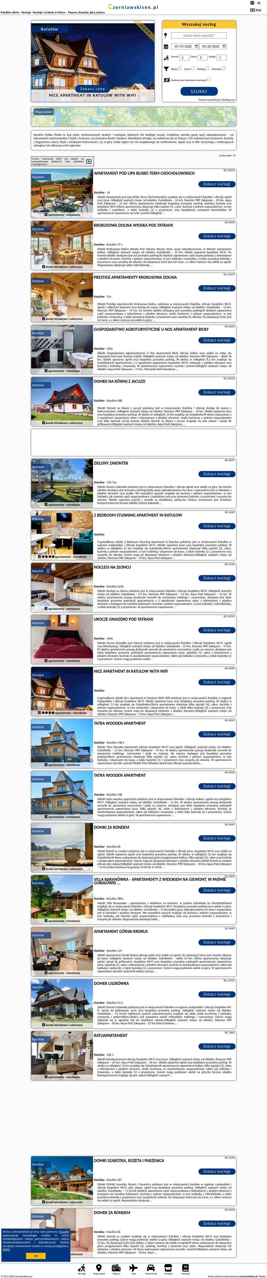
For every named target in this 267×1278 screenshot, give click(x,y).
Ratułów (38, 177)
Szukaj (199, 91)
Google (64, 1231)
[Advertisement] (133, 1119)
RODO (6, 1249)
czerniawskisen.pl (133, 7)
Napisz (262, 1276)
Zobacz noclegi (216, 184)
